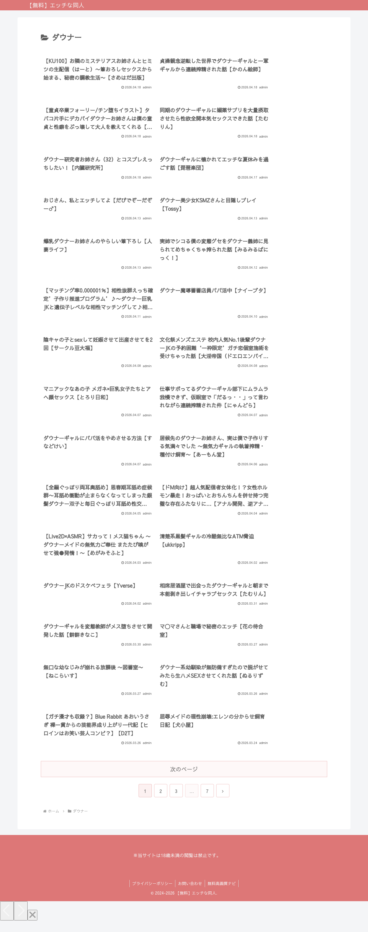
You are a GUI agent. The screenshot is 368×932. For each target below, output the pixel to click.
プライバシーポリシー (152, 894)
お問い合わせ (190, 894)
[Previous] (7, 921)
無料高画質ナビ (222, 894)
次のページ (184, 779)
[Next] (21, 921)
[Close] (32, 925)
